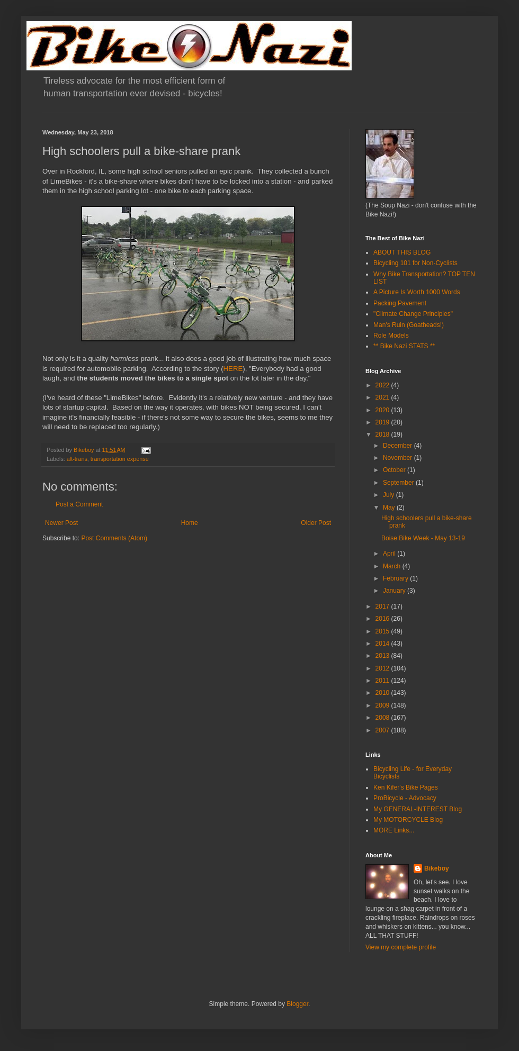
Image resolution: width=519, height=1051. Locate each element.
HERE (233, 369)
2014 (383, 643)
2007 (383, 730)
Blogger (297, 1004)
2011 (383, 680)
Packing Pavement (399, 303)
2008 (383, 717)
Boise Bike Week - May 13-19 (423, 538)
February (396, 578)
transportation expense (120, 459)
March (392, 566)
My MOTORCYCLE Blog (408, 819)
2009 (383, 705)
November (398, 457)
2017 (383, 606)
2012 (383, 668)
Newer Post (61, 523)
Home (189, 523)
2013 (383, 655)
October (395, 470)
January (395, 590)
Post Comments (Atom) (114, 538)
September (399, 482)
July (389, 495)
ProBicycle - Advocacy (404, 798)
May (390, 507)
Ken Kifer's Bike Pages (405, 787)
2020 (383, 410)
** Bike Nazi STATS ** (404, 346)
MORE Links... (393, 830)
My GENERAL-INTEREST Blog (417, 809)
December (398, 445)
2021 (383, 397)
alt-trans (77, 459)
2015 (383, 631)
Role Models (391, 335)
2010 (383, 692)
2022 (383, 385)
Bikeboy (436, 868)
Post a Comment (79, 504)
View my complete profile (400, 947)
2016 (383, 618)
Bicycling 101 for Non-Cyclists (415, 263)
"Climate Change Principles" (413, 314)
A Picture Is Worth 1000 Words (416, 292)
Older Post (316, 523)
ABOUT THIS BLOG (402, 252)
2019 (383, 422)
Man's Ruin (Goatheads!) (408, 325)
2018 (383, 434)
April (390, 553)
